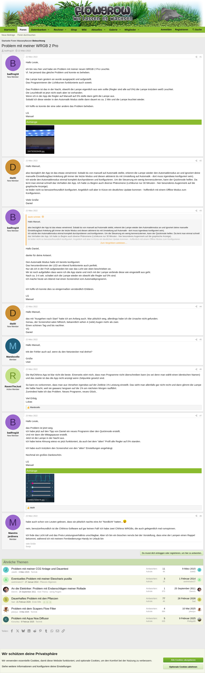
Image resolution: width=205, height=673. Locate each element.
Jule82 (14, 572)
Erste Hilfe (36, 602)
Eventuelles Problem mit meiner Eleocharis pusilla (41, 578)
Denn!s (14, 592)
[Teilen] (196, 57)
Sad (13, 602)
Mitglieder (130, 29)
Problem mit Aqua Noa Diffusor (30, 618)
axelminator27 (17, 582)
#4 (201, 306)
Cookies (34, 660)
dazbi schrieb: (34, 217)
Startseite (9, 29)
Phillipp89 (191, 621)
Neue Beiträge (8, 35)
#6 (201, 369)
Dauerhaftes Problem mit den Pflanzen (34, 598)
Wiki (84, 29)
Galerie (113, 29)
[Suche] (197, 30)
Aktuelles (96, 29)
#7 (201, 416)
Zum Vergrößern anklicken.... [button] (114, 243)
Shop (74, 29)
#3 (201, 211)
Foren (23, 29)
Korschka (15, 622)
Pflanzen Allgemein (48, 582)
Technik (34, 572)
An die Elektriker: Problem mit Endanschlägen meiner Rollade (48, 588)
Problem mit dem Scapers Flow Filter (33, 608)
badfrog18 (9, 50)
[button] (40, 30)
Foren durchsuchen (26, 35)
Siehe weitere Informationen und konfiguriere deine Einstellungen (36, 666)
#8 (201, 516)
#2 (201, 161)
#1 (201, 57)
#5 (201, 339)
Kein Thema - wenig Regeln (49, 592)
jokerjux (14, 612)
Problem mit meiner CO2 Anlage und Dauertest (39, 568)
